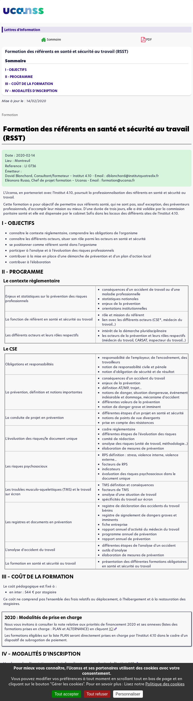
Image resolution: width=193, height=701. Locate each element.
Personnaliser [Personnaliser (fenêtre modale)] (128, 694)
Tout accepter (66, 694)
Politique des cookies (164, 684)
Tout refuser (97, 694)
